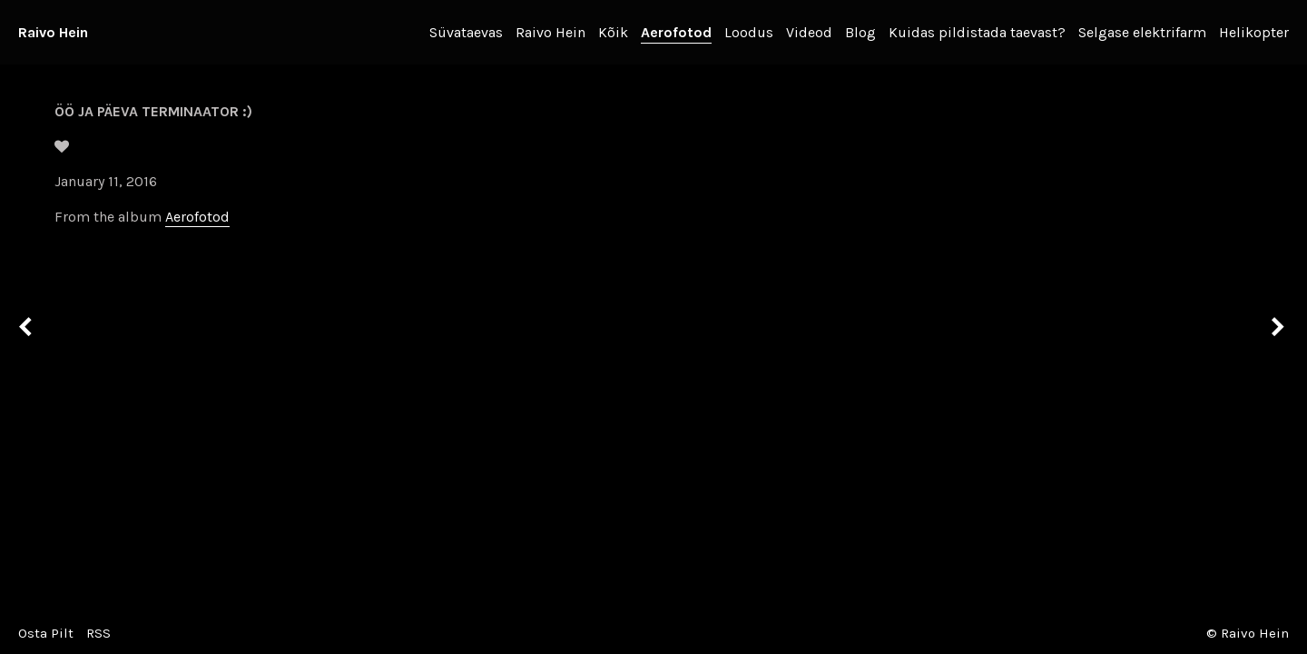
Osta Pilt (46, 633)
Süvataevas (466, 32)
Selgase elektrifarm (1142, 32)
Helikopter (1254, 32)
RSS (98, 633)
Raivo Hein (53, 32)
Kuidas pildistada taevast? (977, 32)
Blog (860, 32)
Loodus (748, 32)
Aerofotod (676, 32)
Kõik (613, 32)
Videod (809, 32)
